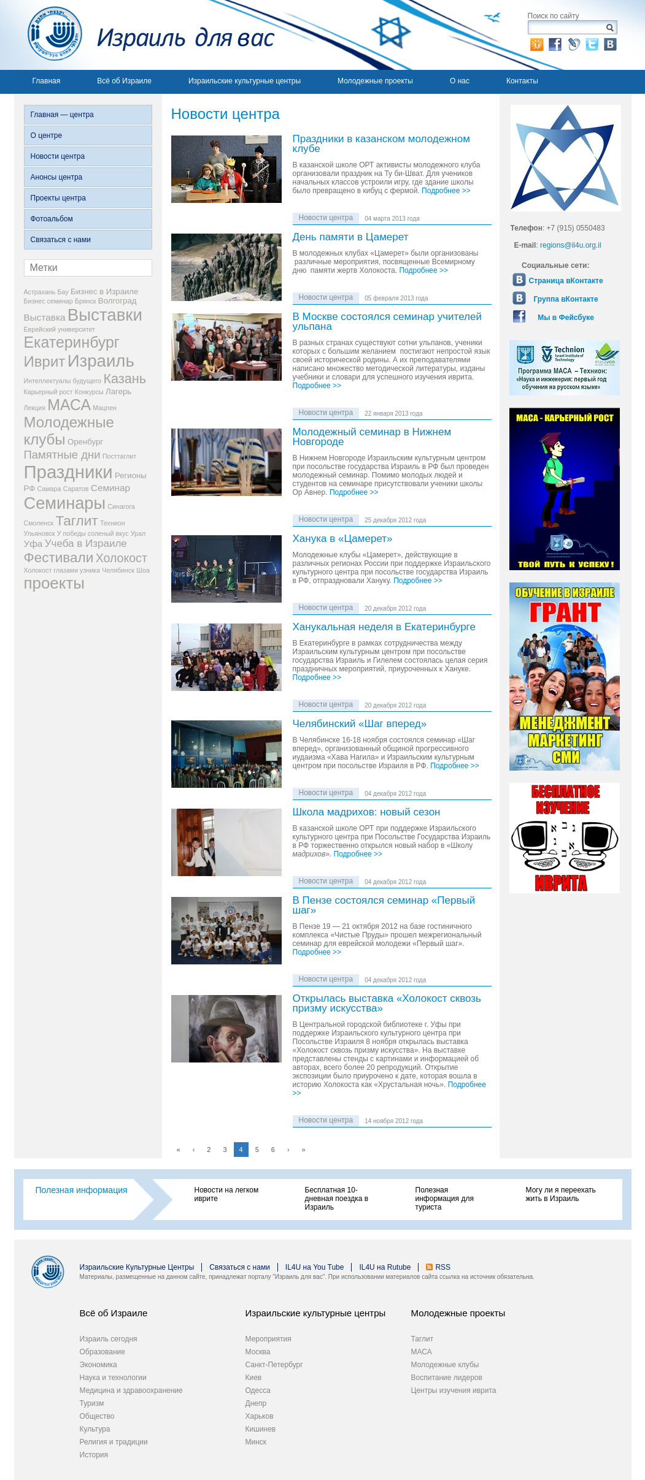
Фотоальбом (52, 219)
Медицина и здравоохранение (131, 1390)
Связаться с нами (61, 239)
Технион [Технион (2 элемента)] (112, 523)
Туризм (92, 1403)
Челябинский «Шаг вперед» (360, 724)
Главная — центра (62, 114)
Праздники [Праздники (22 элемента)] (68, 472)
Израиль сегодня (108, 1339)
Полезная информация (82, 1190)
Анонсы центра (57, 177)
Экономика (98, 1364)
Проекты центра (58, 198)
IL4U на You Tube (314, 1267)
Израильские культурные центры (244, 81)
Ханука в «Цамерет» (343, 539)
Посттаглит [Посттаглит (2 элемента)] (119, 456)
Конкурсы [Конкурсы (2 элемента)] (89, 391)
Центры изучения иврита (453, 1390)
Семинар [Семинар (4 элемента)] (110, 488)
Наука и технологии (113, 1377)
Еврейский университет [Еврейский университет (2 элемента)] (60, 329)
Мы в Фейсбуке (566, 317)
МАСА (421, 1352)
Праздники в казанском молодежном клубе (381, 144)
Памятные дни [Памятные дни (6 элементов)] (62, 454)
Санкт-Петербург (274, 1364)
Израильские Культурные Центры (137, 1267)
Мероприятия (268, 1339)
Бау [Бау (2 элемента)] (63, 292)
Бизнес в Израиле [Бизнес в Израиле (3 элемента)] (104, 291)
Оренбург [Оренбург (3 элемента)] (85, 441)
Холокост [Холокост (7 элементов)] (121, 558)
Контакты (522, 81)
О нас (459, 81)
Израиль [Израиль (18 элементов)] (101, 360)
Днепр (256, 1403)
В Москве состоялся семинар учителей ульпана (387, 322)
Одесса (258, 1390)
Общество (97, 1416)
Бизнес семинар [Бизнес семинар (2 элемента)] (48, 301)
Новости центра (58, 156)
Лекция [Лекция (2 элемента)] (34, 407)
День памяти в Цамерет (351, 237)
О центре (47, 135)
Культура (95, 1429)
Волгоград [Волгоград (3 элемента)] (117, 300)
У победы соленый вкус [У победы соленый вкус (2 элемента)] (93, 533)
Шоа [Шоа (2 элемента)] (143, 570)
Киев (253, 1377)
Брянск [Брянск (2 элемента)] (85, 301)
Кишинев (260, 1429)
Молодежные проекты (375, 81)
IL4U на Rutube (385, 1267)
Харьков (259, 1416)
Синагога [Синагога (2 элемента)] (121, 506)
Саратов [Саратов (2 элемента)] (76, 488)
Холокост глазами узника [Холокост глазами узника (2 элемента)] (62, 570)
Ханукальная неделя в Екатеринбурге (384, 627)
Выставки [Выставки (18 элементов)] (105, 314)
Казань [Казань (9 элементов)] (124, 378)
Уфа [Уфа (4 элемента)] (33, 543)
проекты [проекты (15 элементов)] (54, 583)
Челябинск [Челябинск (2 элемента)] (118, 570)
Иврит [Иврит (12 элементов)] (45, 361)
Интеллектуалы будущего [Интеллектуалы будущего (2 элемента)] (63, 380)
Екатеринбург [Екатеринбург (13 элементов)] (72, 342)
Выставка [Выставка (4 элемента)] (45, 317)
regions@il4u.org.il (570, 245)
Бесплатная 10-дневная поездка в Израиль (337, 1198)
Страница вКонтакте (566, 281)
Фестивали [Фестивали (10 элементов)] (59, 557)
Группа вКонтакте (566, 299)
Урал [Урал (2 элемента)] (138, 533)
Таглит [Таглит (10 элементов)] (77, 520)
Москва (258, 1352)
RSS (442, 1267)
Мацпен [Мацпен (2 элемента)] (105, 407)
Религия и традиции (114, 1442)
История (94, 1455)
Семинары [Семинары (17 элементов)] (65, 503)
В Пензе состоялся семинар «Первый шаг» (384, 906)
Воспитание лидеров (446, 1377)
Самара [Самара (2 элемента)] (49, 488)
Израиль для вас (144, 35)
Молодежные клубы (445, 1364)
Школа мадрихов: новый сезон (367, 812)
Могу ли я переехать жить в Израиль (561, 1194)
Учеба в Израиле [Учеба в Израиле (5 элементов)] (86, 543)
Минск (256, 1442)
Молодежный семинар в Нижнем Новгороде (372, 437)
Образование (102, 1352)
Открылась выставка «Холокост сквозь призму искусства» (387, 1004)
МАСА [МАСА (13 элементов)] (69, 404)
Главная (47, 81)
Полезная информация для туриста (444, 1198)
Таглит (422, 1339)
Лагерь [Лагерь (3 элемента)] (118, 391)
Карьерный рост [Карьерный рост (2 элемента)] (48, 391)
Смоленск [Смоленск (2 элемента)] (39, 523)
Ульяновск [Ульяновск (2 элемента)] (39, 533)
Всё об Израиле (124, 81)
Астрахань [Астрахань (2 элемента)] (40, 292)
